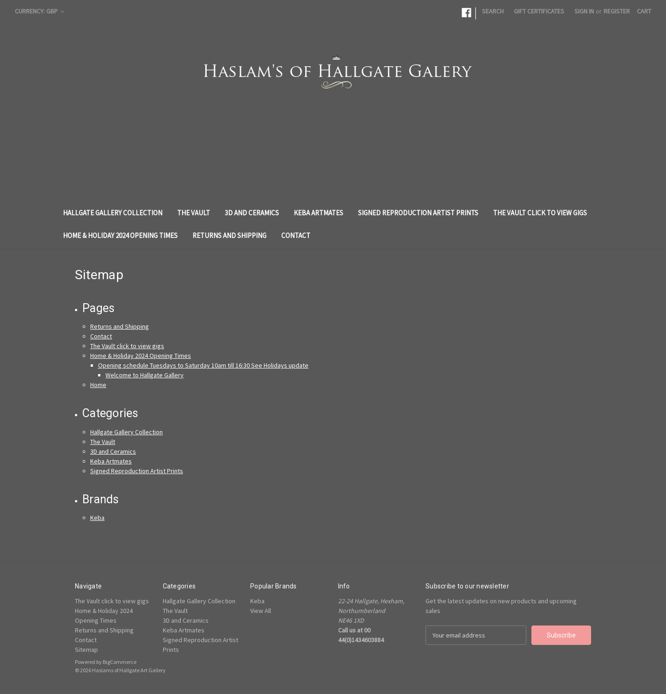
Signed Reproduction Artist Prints (418, 212)
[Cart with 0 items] (644, 11)
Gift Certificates (539, 11)
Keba (97, 517)
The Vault (193, 212)
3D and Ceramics (252, 212)
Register (617, 11)
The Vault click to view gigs (540, 212)
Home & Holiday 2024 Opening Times (120, 235)
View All (260, 610)
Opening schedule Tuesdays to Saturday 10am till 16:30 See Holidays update (203, 365)
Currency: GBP (39, 11)
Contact (295, 235)
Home (98, 385)
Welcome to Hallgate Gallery (144, 375)
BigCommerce (119, 661)
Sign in (584, 11)
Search (493, 11)
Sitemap (86, 649)
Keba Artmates (318, 212)
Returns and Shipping (229, 235)
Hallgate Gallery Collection (112, 212)
